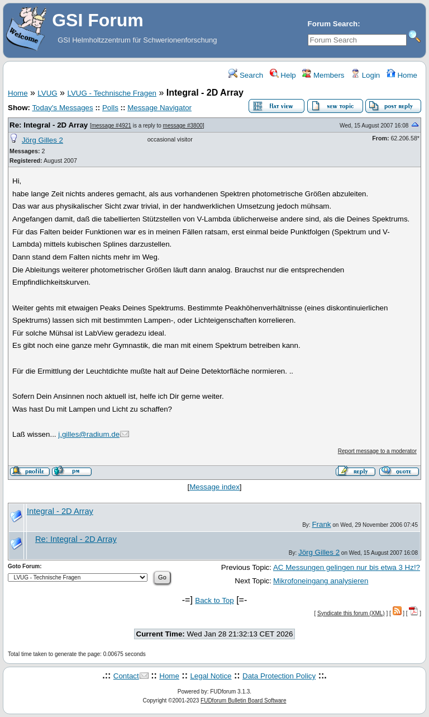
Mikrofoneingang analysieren (320, 581)
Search (245, 75)
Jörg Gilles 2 (42, 140)
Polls (110, 107)
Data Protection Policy (279, 676)
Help (283, 75)
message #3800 (183, 125)
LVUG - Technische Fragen (111, 93)
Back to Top (214, 600)
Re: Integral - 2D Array (48, 125)
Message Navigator (159, 107)
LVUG (47, 93)
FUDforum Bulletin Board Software (243, 700)
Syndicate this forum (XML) (351, 613)
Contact (126, 676)
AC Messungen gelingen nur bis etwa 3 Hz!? (346, 567)
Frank (321, 524)
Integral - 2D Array (60, 511)
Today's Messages (62, 107)
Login (365, 75)
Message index (214, 487)
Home (402, 75)
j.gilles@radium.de (89, 434)
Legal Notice (210, 676)
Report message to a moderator (377, 451)
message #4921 (111, 125)
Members (323, 75)
